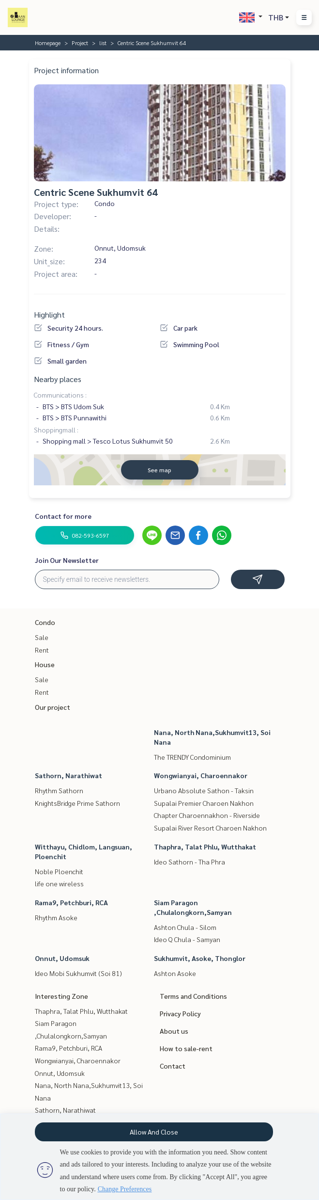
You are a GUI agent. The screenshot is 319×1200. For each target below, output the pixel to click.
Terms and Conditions (193, 996)
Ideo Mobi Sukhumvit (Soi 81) (78, 973)
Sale (41, 637)
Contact (172, 1065)
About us (174, 1030)
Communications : (60, 394)
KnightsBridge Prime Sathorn (77, 803)
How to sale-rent (186, 1048)
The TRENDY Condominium (192, 756)
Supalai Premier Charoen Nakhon (204, 803)
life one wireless (59, 883)
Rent (42, 649)
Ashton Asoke (175, 973)
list (102, 43)
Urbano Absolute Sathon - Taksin (204, 790)
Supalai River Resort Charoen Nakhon (210, 827)
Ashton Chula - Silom (185, 927)
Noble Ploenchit (59, 871)
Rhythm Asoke (56, 917)
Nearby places (57, 379)
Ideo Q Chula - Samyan (187, 939)
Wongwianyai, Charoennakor (200, 775)
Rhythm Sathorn (59, 790)
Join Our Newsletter (67, 560)
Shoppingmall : (56, 429)
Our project (52, 707)
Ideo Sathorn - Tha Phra (189, 861)
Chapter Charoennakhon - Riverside (207, 815)
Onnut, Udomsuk (62, 958)
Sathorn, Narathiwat (68, 775)
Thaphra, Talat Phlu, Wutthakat (205, 846)
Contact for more (63, 516)
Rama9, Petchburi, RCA (71, 902)
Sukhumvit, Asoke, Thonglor (199, 958)
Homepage (48, 43)
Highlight (49, 314)
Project (80, 43)
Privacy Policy (180, 1013)
